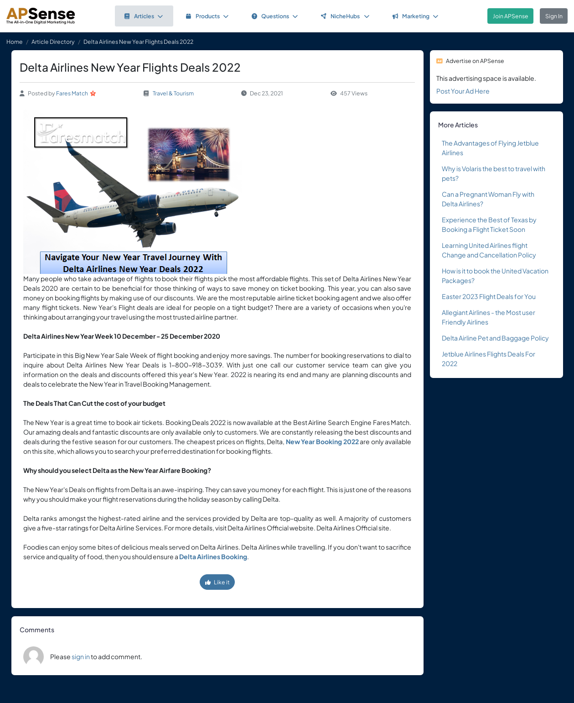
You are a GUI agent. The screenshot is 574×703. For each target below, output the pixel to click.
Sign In (554, 16)
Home (14, 41)
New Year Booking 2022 (322, 441)
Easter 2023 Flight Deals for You (489, 296)
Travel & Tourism (173, 93)
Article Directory (53, 41)
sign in (81, 656)
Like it (217, 582)
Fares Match (72, 93)
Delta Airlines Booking (213, 556)
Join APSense (510, 16)
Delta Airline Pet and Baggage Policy (495, 338)
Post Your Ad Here (463, 91)
